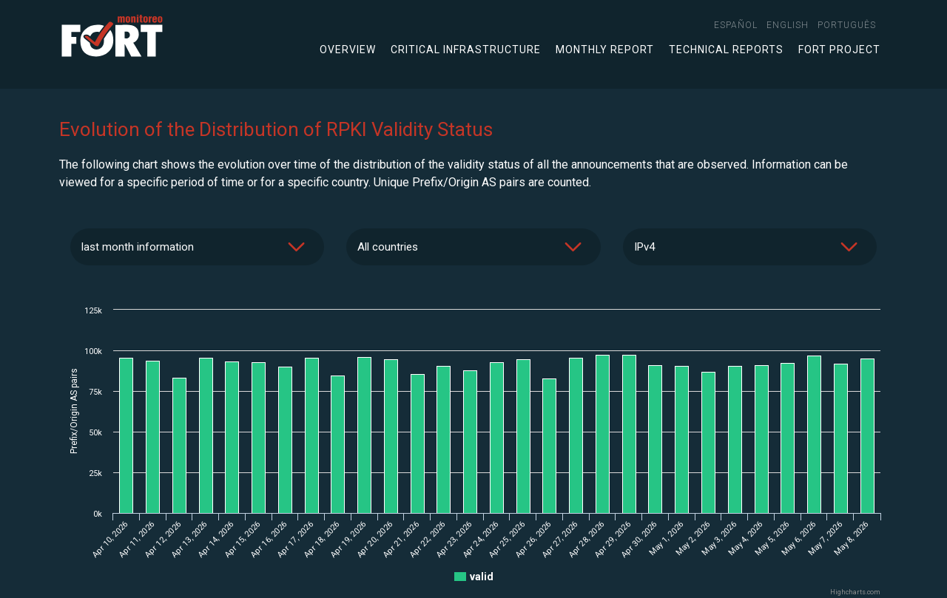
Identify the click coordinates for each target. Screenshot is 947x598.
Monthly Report (605, 49)
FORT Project (839, 49)
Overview (348, 49)
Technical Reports (726, 49)
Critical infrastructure (466, 49)
